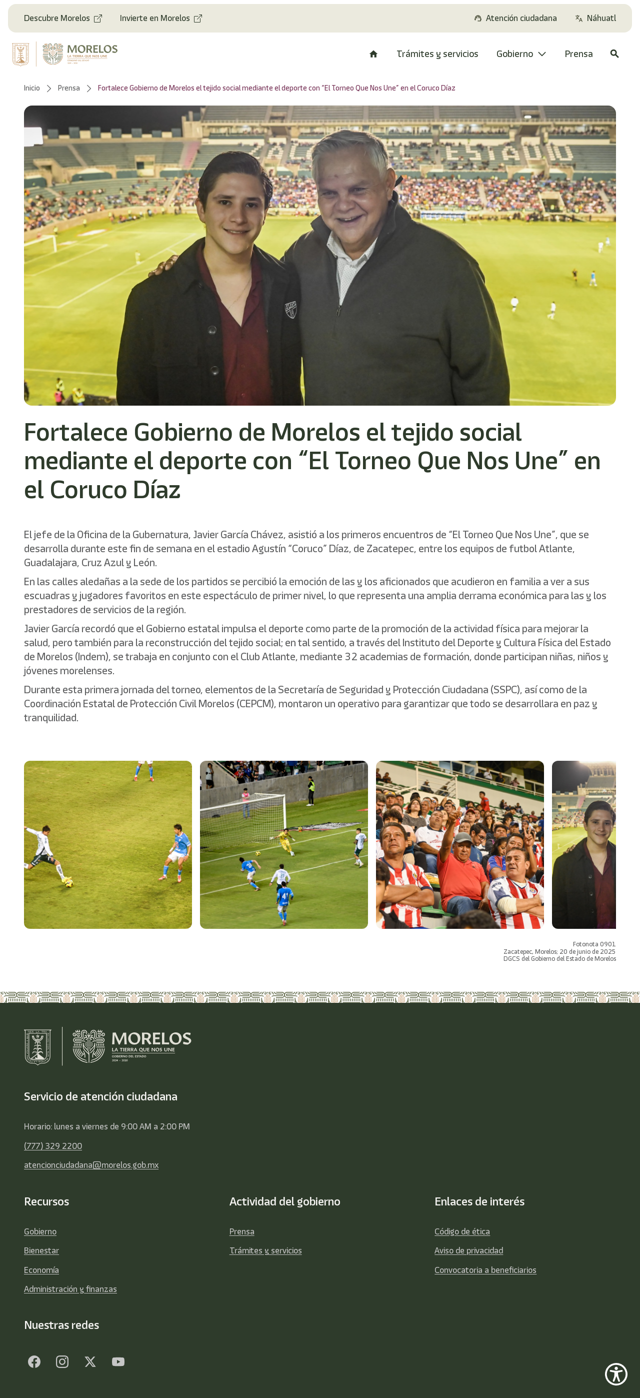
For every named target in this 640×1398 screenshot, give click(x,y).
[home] (70, 54)
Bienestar (41, 1250)
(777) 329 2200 (53, 1145)
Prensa (242, 1231)
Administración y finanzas (70, 1289)
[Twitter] (90, 1362)
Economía (41, 1270)
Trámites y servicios (266, 1250)
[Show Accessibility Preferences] (616, 1374)
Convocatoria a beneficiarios (485, 1269)
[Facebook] (34, 1362)
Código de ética (462, 1231)
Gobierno (40, 1231)
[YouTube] (118, 1362)
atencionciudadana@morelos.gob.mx (91, 1164)
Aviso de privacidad (468, 1250)
